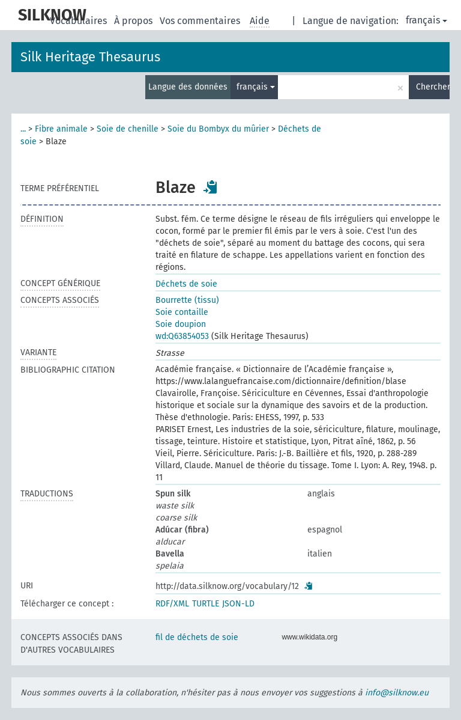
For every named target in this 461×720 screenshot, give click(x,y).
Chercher (433, 87)
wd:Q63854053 (182, 336)
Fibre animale (61, 129)
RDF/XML (172, 604)
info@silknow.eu (397, 693)
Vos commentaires (201, 20)
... (23, 129)
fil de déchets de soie (196, 637)
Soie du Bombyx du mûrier (218, 129)
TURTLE (205, 604)
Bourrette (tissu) (187, 300)
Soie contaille (181, 312)
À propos (134, 20)
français (426, 20)
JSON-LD (238, 604)
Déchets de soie (186, 284)
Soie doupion (180, 324)
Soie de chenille (127, 129)
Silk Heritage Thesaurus (90, 57)
